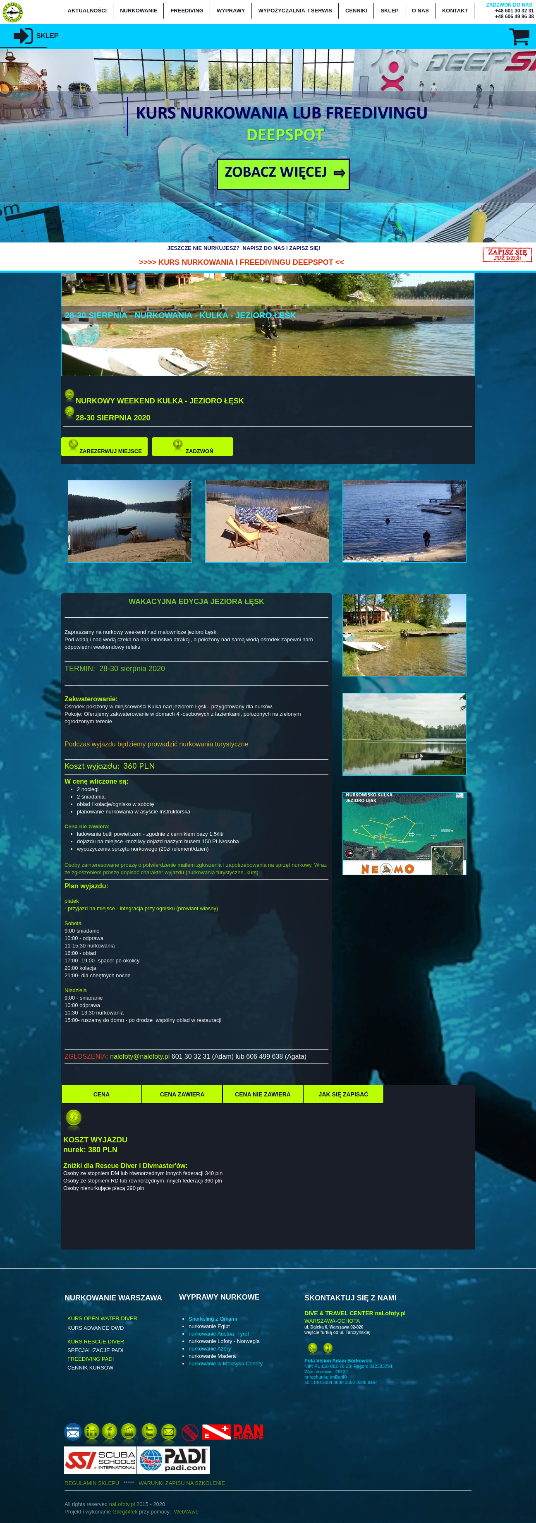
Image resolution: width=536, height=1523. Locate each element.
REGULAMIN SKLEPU (102, 1483)
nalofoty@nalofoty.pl (140, 1056)
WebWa (183, 1512)
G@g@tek (125, 1512)
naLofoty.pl (122, 1504)
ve (196, 1512)
